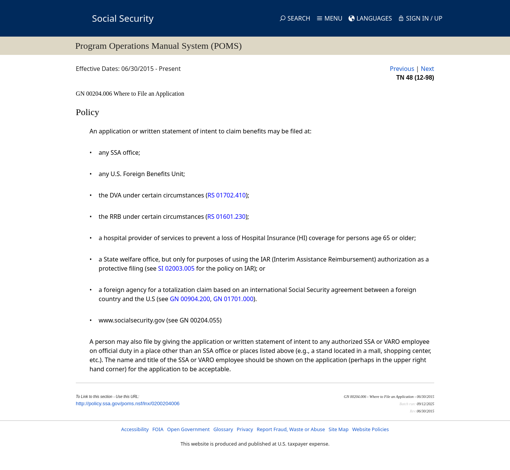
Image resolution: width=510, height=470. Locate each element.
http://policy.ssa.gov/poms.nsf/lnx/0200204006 (127, 403)
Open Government (188, 429)
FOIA (157, 429)
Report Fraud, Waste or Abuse (291, 429)
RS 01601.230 (226, 216)
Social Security (122, 18)
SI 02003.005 (176, 268)
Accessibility (135, 429)
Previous (402, 68)
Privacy (245, 429)
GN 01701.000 (233, 299)
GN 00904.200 (190, 299)
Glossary (223, 429)
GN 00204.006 (95, 93)
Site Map (339, 429)
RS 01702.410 (227, 195)
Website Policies (370, 429)
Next (427, 68)
